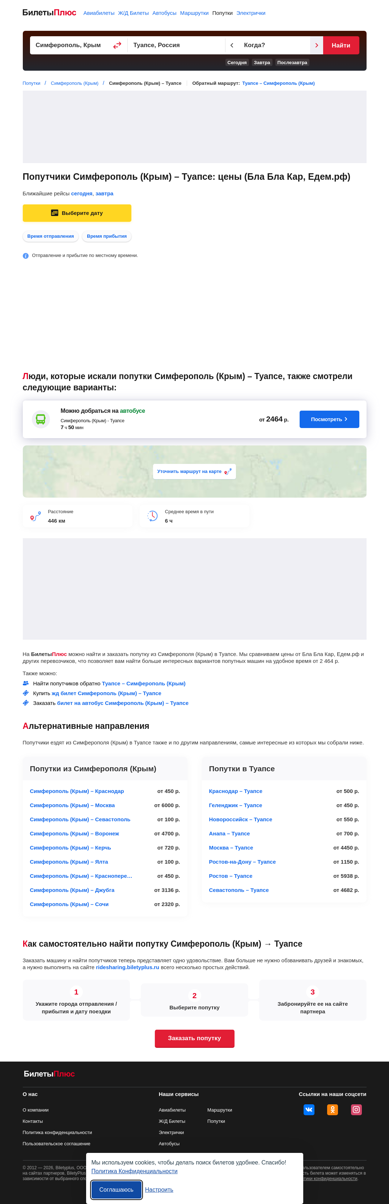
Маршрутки (194, 13)
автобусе (132, 411)
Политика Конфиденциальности (135, 1171)
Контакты (33, 1121)
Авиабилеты (99, 13)
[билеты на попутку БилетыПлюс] (49, 1075)
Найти (341, 45)
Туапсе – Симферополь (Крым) (278, 83)
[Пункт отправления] (79, 45)
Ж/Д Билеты (133, 13)
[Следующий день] (316, 45)
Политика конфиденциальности (57, 1132)
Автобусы (164, 13)
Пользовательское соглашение (56, 1143)
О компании (36, 1110)
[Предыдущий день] (231, 45)
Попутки (222, 13)
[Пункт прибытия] (176, 45)
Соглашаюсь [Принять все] (117, 1190)
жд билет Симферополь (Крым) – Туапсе (106, 693)
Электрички (250, 13)
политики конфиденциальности (326, 1178)
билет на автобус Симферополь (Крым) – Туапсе (123, 703)
